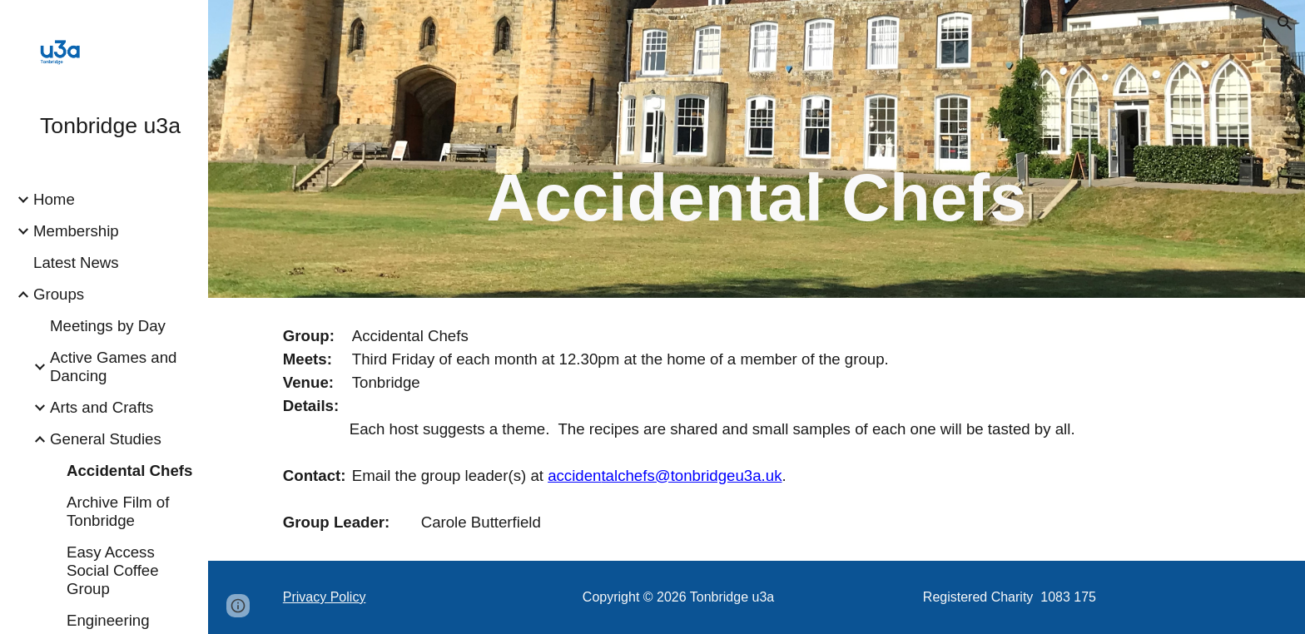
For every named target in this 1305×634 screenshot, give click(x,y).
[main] (756, 172)
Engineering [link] (108, 620)
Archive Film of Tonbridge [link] (118, 511)
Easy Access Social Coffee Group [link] (113, 570)
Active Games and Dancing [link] (113, 366)
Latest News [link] (76, 262)
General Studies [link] (105, 439)
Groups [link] (58, 294)
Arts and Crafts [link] (101, 407)
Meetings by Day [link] (108, 325)
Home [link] (54, 199)
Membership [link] (76, 231)
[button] (1285, 23)
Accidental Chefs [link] (129, 470)
